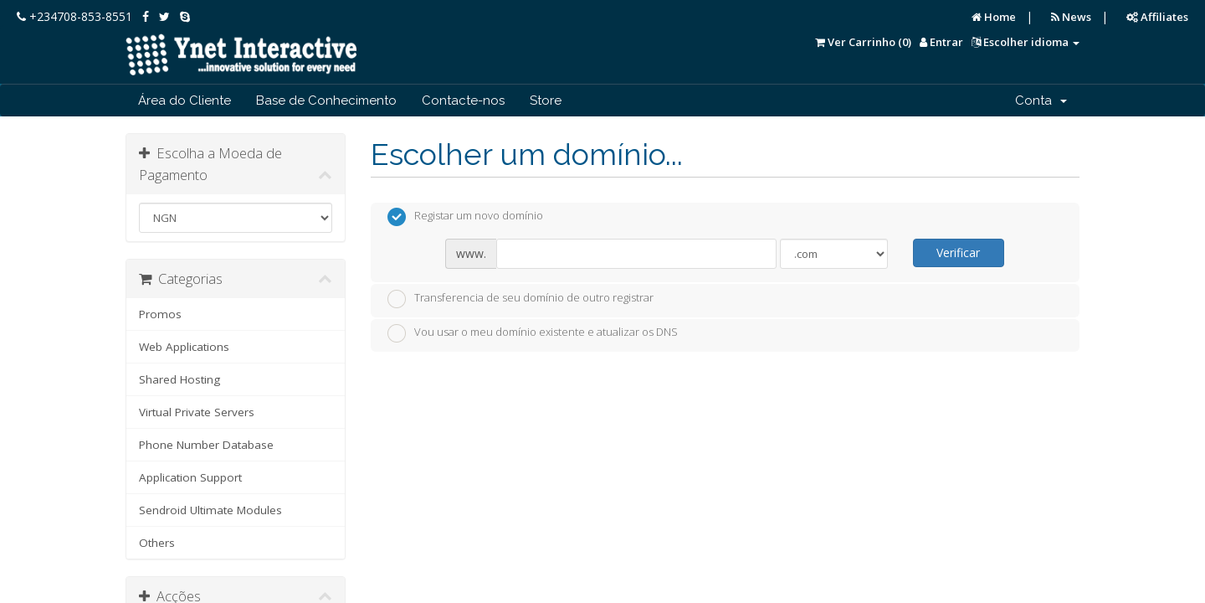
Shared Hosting (179, 379)
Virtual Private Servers (196, 412)
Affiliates (1157, 16)
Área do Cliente (184, 100)
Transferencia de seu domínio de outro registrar (520, 299)
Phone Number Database (206, 444)
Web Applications (184, 346)
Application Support (190, 477)
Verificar (958, 252)
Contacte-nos (463, 100)
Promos (160, 314)
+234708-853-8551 (74, 16)
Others (157, 542)
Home (994, 16)
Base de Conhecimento (326, 100)
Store (545, 100)
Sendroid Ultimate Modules (210, 510)
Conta (1041, 100)
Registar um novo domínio (465, 217)
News (1071, 16)
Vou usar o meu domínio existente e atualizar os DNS (532, 333)
